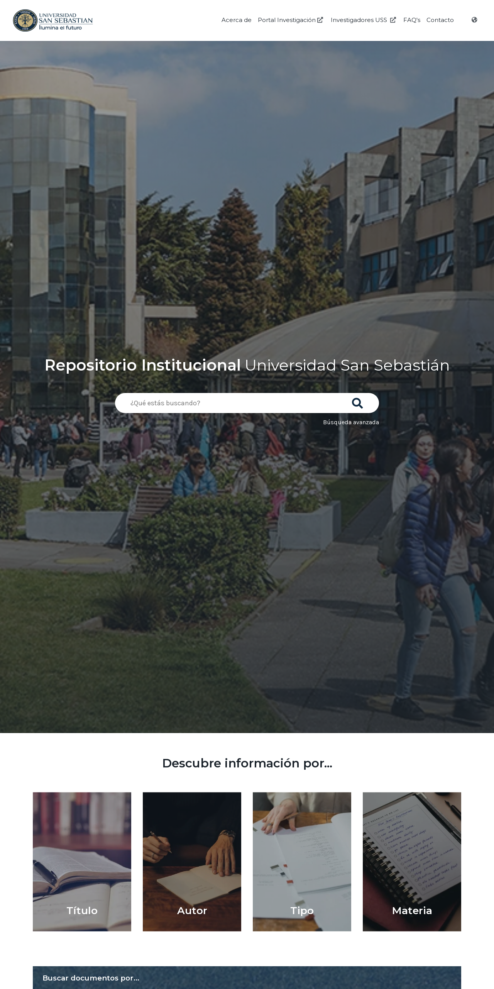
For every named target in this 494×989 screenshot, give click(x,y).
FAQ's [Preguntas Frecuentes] (411, 20)
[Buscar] (359, 400)
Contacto (440, 20)
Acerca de (237, 20)
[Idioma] (475, 20)
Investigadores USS (364, 20)
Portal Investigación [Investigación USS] (291, 20)
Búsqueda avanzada (351, 422)
